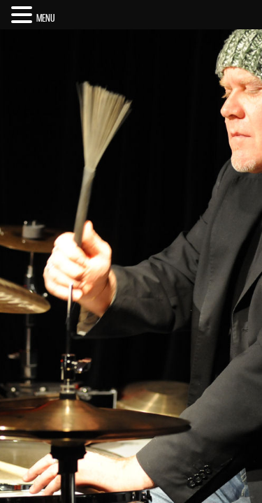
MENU (45, 17)
